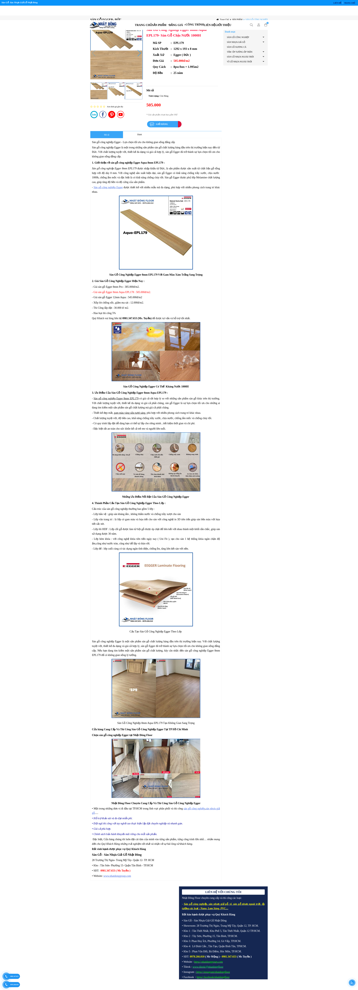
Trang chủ (349, 3)
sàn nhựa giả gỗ (218, 906)
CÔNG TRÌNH (196, 11)
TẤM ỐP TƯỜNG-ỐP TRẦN (239, 55)
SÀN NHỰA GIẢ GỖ (236, 45)
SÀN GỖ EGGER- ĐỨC (105, 22)
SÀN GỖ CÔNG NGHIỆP (257, 22)
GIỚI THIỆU (231, 11)
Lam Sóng (213, 911)
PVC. (223, 911)
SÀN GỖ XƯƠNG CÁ (236, 50)
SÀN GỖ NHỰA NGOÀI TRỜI (240, 60)
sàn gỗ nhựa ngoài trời (246, 906)
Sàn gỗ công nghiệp (195, 906)
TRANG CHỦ (136, 11)
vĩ (230, 906)
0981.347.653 (14, 976)
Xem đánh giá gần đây (115, 110)
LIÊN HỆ (337, 3)
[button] (139, 56)
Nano (203, 911)
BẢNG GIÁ (175, 11)
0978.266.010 (14, 984)
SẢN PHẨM (155, 11)
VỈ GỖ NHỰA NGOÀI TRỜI (239, 65)
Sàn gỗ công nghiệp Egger (108, 190)
